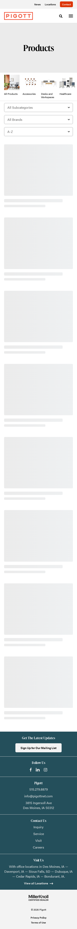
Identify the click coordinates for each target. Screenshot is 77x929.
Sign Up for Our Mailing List (38, 748)
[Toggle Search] (60, 16)
